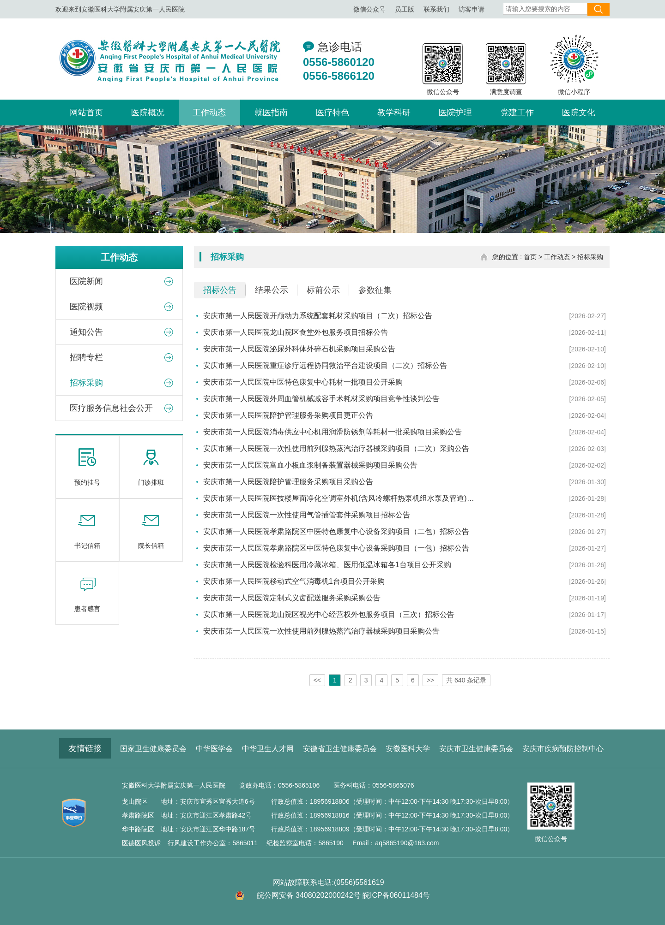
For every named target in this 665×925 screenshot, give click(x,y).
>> (430, 680)
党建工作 (517, 112)
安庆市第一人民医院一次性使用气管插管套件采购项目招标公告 (306, 515)
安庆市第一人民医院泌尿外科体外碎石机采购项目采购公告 (299, 349)
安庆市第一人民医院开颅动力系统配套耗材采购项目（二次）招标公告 (317, 316)
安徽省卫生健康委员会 (340, 749)
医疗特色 (332, 112)
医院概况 (147, 112)
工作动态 (209, 112)
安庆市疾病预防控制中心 (563, 749)
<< (317, 680)
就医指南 (271, 112)
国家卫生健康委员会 (153, 749)
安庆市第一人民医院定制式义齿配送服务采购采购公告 (292, 598)
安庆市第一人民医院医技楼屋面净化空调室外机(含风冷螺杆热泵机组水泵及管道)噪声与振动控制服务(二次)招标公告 (341, 498)
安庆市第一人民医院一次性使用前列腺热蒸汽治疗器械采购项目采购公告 (321, 631)
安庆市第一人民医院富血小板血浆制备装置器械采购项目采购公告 (310, 465)
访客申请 (471, 9)
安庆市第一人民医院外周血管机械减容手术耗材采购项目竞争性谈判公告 (321, 399)
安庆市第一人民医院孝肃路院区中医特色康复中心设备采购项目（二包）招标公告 (336, 531)
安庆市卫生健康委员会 (476, 749)
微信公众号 (369, 9)
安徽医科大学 (408, 749)
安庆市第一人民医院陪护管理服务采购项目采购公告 (288, 482)
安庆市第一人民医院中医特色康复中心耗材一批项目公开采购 (303, 382)
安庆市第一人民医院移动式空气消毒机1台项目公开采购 (294, 581)
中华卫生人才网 (268, 749)
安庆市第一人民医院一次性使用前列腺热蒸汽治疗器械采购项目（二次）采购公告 (336, 448)
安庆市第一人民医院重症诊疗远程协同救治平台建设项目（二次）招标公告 (325, 365)
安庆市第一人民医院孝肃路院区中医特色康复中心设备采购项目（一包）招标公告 (336, 548)
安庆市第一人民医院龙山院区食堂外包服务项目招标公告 (295, 332)
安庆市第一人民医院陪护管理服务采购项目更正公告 (288, 415)
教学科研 (394, 112)
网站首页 (86, 112)
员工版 (404, 9)
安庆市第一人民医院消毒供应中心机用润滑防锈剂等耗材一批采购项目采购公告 (332, 432)
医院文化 (578, 112)
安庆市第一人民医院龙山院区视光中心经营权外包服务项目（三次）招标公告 (328, 614)
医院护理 (455, 112)
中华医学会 (214, 749)
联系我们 (436, 9)
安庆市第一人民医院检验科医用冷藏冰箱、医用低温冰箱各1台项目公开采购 (327, 565)
